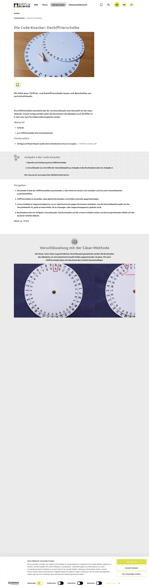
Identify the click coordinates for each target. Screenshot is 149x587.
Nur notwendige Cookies (131, 574)
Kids (36, 4)
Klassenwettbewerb (78, 4)
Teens (45, 4)
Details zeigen (111, 583)
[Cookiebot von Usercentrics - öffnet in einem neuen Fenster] (13, 582)
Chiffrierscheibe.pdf (88, 143)
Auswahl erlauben (131, 567)
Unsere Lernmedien (34, 18)
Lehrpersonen (58, 4)
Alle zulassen (131, 561)
